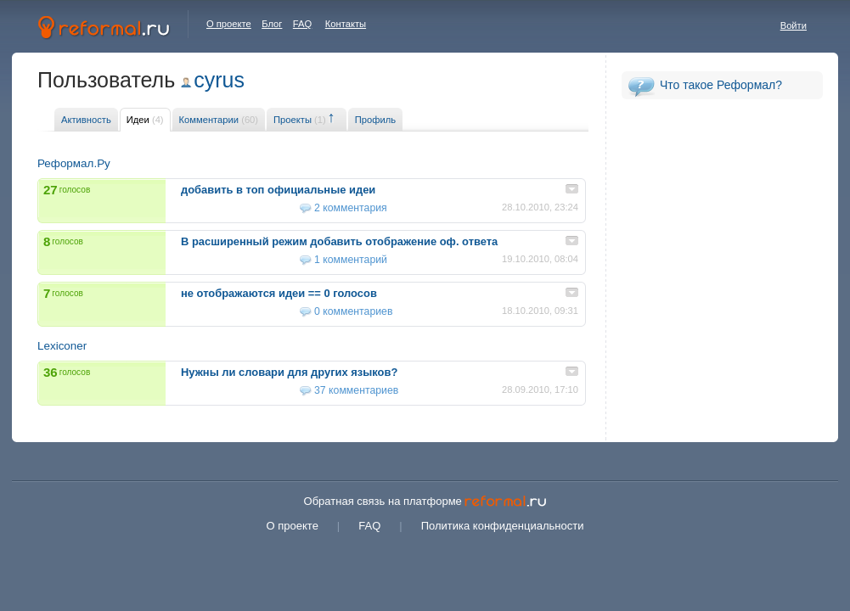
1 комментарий (350, 260)
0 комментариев (353, 311)
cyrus (219, 80)
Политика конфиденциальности (502, 525)
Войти (793, 25)
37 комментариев (356, 390)
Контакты (345, 24)
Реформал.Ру (73, 163)
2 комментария (350, 208)
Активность (86, 120)
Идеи (145, 120)
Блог (272, 24)
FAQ (302, 24)
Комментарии (218, 120)
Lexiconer (62, 345)
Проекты (299, 120)
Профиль (375, 120)
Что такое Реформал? (721, 85)
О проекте (228, 24)
